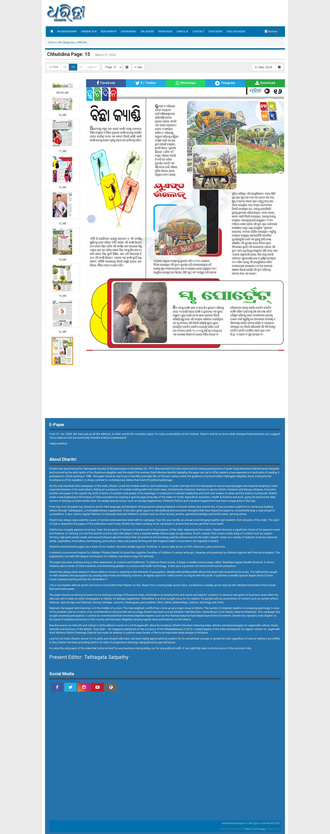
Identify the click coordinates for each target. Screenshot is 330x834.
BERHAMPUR (109, 31)
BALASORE (147, 31)
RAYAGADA (165, 31)
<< (64, 67)
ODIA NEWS (215, 31)
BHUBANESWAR (67, 31)
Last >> (92, 67)
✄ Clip (138, 67)
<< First (53, 67)
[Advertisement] (17, 95)
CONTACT (198, 31)
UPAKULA (182, 31)
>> (81, 67)
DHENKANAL (129, 31)
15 (73, 67)
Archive (271, 31)
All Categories (66, 42)
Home (52, 42)
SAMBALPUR (89, 31)
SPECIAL (82, 42)
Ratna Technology (254, 828)
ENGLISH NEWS (236, 31)
